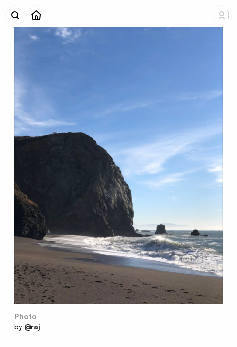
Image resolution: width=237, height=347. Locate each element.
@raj (32, 327)
